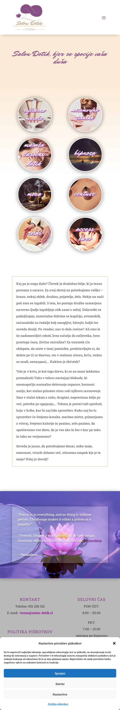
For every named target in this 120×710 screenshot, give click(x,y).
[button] (114, 643)
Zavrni (60, 684)
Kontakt (30, 599)
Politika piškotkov (58, 703)
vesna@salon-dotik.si (36, 613)
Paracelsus (93, 540)
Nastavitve (60, 694)
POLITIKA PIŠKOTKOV (30, 631)
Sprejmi (60, 673)
